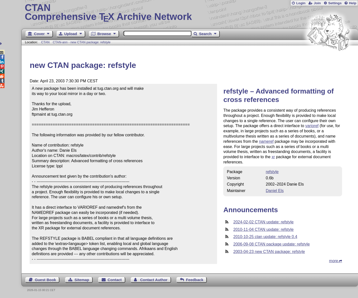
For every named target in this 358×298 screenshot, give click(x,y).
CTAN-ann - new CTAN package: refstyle (81, 42)
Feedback (194, 280)
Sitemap (81, 280)
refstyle (272, 172)
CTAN (45, 42)
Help (353, 3)
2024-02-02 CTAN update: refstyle (263, 222)
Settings (335, 3)
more (333, 261)
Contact (115, 280)
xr (273, 157)
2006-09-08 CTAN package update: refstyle (271, 244)
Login (300, 3)
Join (317, 3)
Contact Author (154, 280)
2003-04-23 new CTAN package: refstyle (269, 251)
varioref (311, 126)
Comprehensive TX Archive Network (190, 12)
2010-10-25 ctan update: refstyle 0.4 (265, 237)
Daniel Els (275, 191)
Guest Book (45, 280)
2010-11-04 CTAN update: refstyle (263, 229)
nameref (266, 141)
